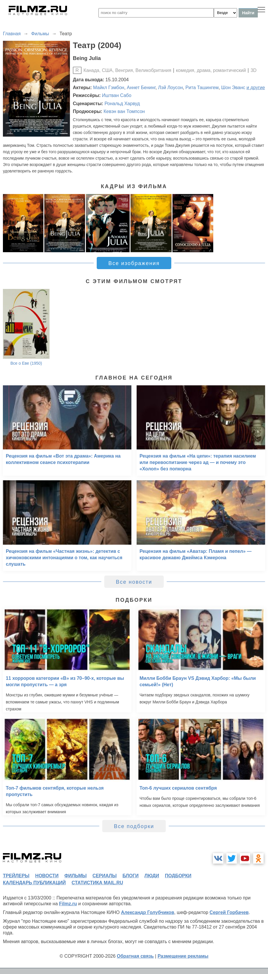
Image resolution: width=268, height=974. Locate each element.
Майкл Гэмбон (108, 87)
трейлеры (16, 875)
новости (47, 875)
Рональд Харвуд (122, 103)
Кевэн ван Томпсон (124, 111)
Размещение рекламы (183, 956)
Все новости (134, 582)
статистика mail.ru (97, 882)
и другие (255, 87)
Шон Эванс (233, 87)
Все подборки (134, 826)
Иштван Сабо (116, 95)
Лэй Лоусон (170, 87)
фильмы (75, 875)
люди (151, 875)
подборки (178, 875)
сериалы (104, 875)
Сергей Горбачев (228, 912)
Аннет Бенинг (141, 87)
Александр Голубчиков (147, 912)
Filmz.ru (68, 903)
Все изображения (134, 263)
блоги (130, 875)
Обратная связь (135, 956)
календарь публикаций (34, 882)
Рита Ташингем (201, 87)
